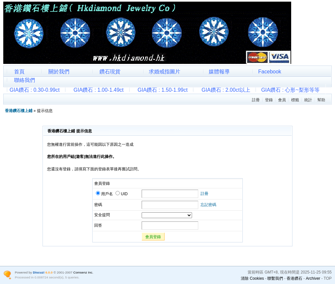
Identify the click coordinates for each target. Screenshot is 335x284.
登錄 (269, 100)
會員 (282, 100)
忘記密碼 (208, 204)
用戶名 (104, 194)
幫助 (321, 100)
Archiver (313, 278)
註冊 (256, 100)
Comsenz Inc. (83, 272)
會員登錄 (153, 237)
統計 (308, 100)
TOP (327, 278)
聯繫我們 (275, 278)
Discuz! (38, 272)
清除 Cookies (252, 278)
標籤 (295, 100)
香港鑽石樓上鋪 (18, 110)
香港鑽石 (294, 278)
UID (121, 194)
